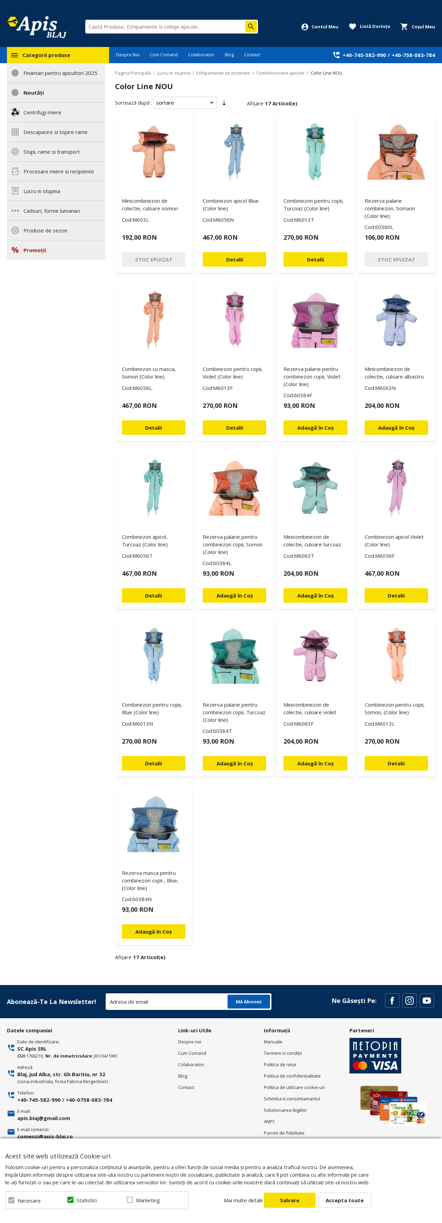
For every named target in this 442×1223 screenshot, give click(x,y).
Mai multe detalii (243, 1200)
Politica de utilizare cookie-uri (294, 1087)
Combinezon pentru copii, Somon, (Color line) (395, 708)
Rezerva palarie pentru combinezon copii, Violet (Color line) (312, 376)
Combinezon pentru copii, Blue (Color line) (152, 708)
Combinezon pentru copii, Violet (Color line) (233, 372)
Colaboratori (201, 54)
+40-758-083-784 (413, 54)
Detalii (234, 259)
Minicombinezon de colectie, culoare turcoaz (312, 540)
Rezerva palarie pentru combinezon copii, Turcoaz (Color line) (234, 712)
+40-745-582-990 (364, 54)
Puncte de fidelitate (284, 1133)
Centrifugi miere (42, 112)
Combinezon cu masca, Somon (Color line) (149, 372)
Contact (252, 54)
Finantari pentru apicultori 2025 (60, 72)
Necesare (29, 1200)
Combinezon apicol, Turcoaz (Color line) (145, 540)
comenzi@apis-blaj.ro (45, 1136)
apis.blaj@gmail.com (43, 1118)
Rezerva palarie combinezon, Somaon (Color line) (390, 208)
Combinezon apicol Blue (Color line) (231, 204)
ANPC (269, 1121)
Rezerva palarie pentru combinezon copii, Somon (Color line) (232, 544)
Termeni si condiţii (283, 1053)
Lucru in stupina (41, 191)
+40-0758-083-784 (89, 1099)
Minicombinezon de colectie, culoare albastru (394, 372)
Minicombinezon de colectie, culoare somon (150, 204)
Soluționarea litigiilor (285, 1110)
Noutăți (33, 92)
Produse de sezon (45, 230)
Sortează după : (133, 102)
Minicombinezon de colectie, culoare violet (310, 708)
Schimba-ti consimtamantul (292, 1099)
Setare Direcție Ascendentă (224, 103)
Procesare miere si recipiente (58, 171)
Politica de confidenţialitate (292, 1076)
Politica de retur (280, 1064)
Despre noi (189, 1042)
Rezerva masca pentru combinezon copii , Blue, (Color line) (150, 880)
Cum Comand (164, 54)
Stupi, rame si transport (51, 151)
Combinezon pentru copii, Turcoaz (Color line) (314, 204)
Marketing (148, 1200)
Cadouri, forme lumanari (51, 210)
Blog (229, 54)
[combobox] (171, 27)
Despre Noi (128, 54)
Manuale (273, 1042)
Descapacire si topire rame (55, 131)
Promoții (34, 250)
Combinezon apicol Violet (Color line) (394, 540)
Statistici (87, 1200)
